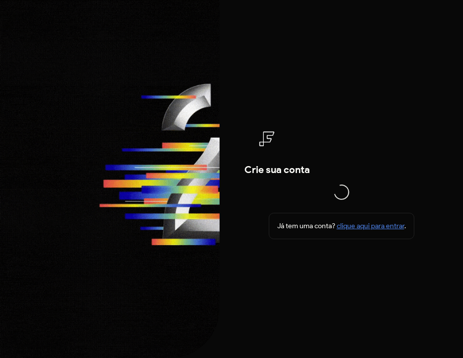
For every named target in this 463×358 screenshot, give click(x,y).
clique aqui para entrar (370, 226)
